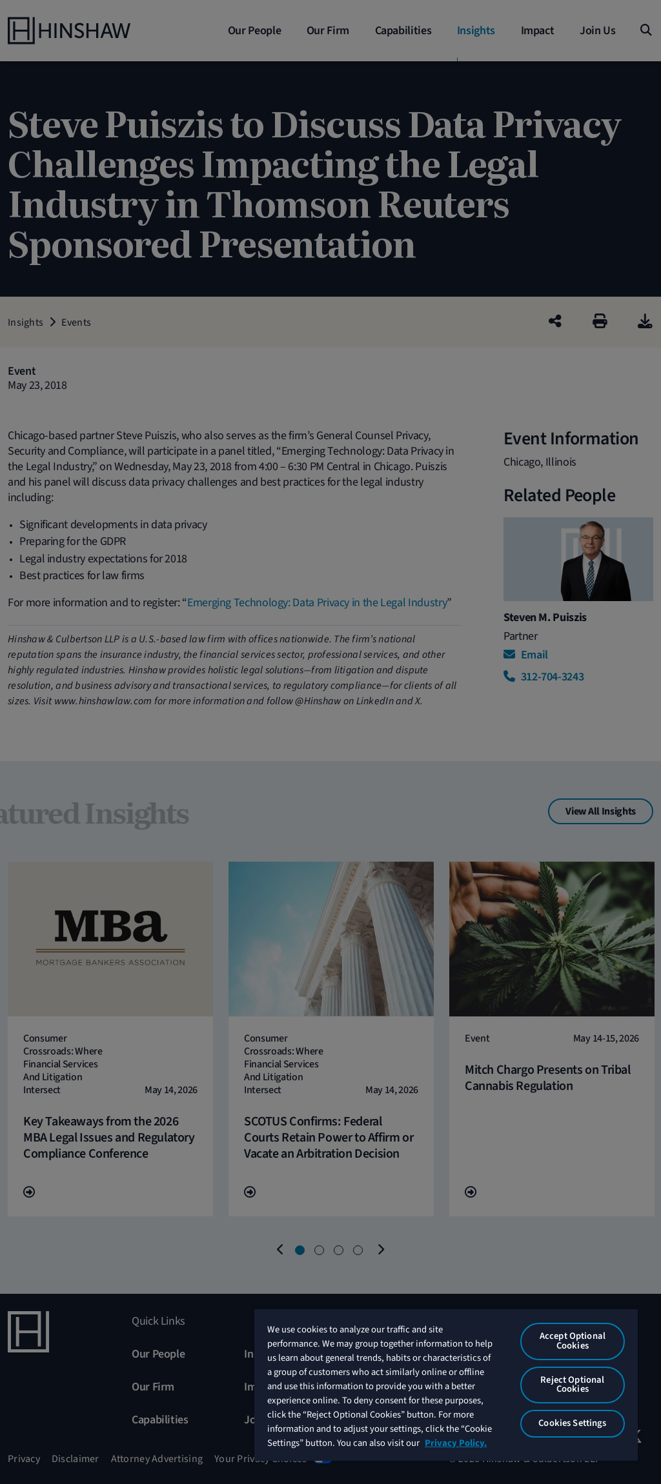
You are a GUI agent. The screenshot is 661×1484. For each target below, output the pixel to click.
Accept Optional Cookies (572, 1340)
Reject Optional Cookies (572, 1384)
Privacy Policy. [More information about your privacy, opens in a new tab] (456, 1443)
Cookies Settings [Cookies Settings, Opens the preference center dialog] (572, 1423)
